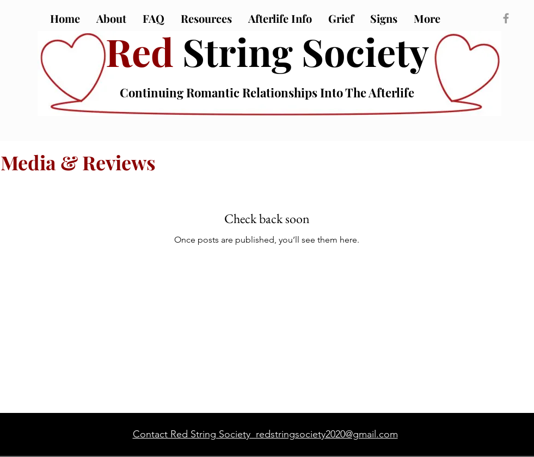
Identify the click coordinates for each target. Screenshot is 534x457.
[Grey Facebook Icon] (506, 18)
